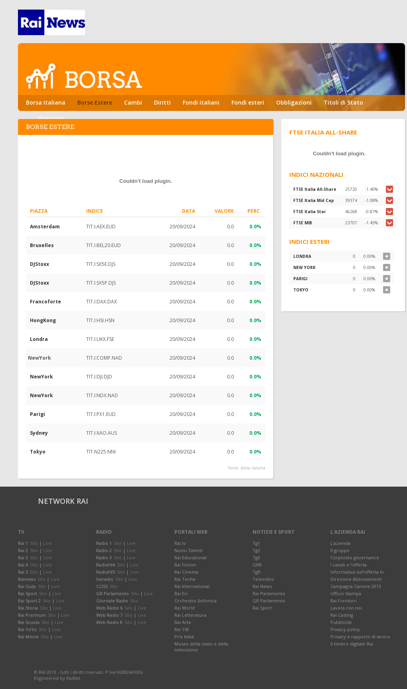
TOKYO (300, 290)
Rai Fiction (185, 565)
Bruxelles (42, 245)
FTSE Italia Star (309, 211)
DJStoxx (39, 264)
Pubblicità (341, 622)
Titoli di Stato (343, 102)
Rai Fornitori (343, 601)
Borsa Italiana (45, 102)
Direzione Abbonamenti (356, 579)
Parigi (37, 414)
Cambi (133, 102)
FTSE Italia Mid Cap (313, 200)
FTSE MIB (302, 223)
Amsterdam (45, 226)
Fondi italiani (201, 102)
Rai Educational (190, 557)
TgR (257, 572)
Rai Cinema (186, 572)
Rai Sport (262, 608)
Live (47, 543)
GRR (257, 565)
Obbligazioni (294, 102)
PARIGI (300, 278)
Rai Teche (185, 579)
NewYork (41, 376)
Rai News (262, 586)
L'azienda (340, 543)
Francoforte (45, 301)
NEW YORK (304, 267)
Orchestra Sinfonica (195, 601)
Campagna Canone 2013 (355, 586)
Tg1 (256, 543)
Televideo (263, 579)
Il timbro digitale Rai (351, 644)
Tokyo (37, 451)
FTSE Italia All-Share (314, 189)
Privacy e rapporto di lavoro (360, 637)
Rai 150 (181, 629)
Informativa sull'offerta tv (357, 572)
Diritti (162, 102)
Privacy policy (345, 629)
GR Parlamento (269, 601)
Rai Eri (181, 593)
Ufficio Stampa (345, 593)
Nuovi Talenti (188, 550)
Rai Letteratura (190, 615)
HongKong (43, 320)
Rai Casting (341, 615)
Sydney (39, 433)
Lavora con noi (346, 608)
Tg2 (256, 550)
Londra (39, 339)
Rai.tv (180, 543)
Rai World (184, 608)
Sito (34, 543)
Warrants (51, 118)
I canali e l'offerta (348, 565)
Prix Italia (184, 637)
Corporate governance (354, 557)
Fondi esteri (247, 102)
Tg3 (256, 557)
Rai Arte (182, 622)
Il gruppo (340, 550)
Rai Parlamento (269, 593)
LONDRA (302, 256)
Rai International (191, 586)
